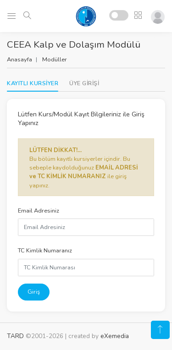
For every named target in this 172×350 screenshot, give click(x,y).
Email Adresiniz (38, 211)
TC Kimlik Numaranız (45, 250)
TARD (15, 336)
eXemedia (114, 336)
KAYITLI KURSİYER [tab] (32, 83)
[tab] (84, 84)
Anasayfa (19, 59)
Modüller (54, 59)
